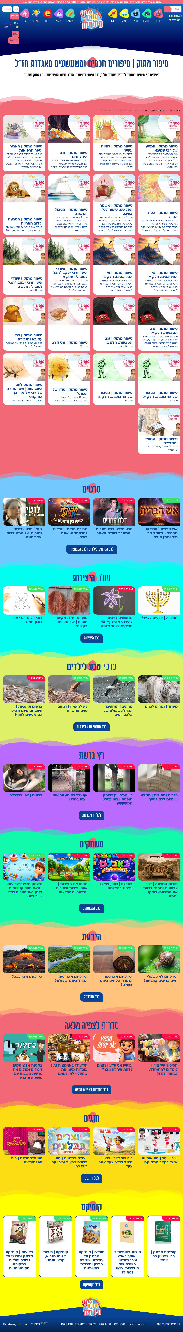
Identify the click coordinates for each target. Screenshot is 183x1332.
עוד (24, 15)
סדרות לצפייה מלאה (157, 110)
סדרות (158, 15)
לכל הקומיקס (91, 1284)
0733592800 (119, 1324)
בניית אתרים (35, 1324)
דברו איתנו (6, 25)
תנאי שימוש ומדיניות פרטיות (85, 1324)
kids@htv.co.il (105, 1324)
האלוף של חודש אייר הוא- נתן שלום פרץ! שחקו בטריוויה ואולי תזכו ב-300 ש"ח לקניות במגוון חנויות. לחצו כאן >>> (91, 2)
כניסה (16, 9)
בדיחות (47, 15)
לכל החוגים (91, 1178)
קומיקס (124, 15)
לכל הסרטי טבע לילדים (91, 726)
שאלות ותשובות (67, 1324)
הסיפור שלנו (16, 25)
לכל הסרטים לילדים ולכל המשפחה (92, 549)
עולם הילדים (175, 110)
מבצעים (15, 34)
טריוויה (36, 15)
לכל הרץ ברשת (91, 815)
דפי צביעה (70, 15)
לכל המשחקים (91, 908)
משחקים (147, 15)
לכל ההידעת (91, 997)
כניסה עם (7, 9)
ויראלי (58, 15)
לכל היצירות (91, 638)
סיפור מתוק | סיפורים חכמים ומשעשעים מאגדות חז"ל (122, 110)
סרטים (135, 15)
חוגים (112, 15)
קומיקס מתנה (13, 40)
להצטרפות (14, 16)
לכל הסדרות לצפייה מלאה (91, 1089)
